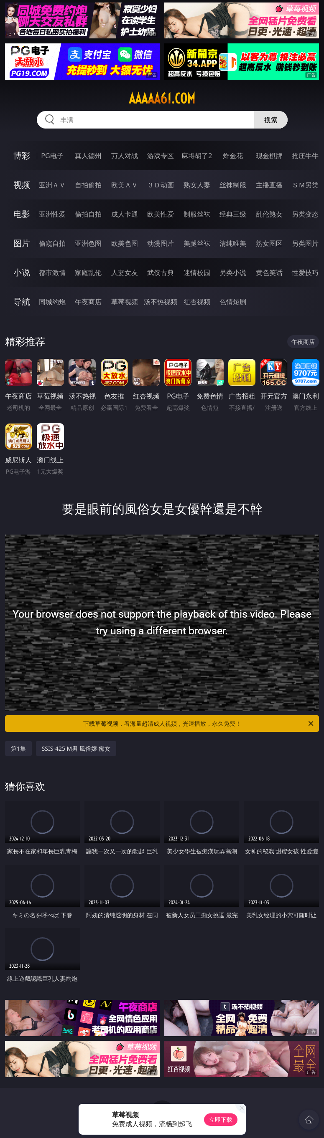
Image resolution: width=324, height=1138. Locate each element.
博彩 (21, 155)
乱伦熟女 (269, 214)
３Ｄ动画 (160, 184)
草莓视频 (124, 301)
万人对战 (124, 155)
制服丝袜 (197, 214)
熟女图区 (269, 243)
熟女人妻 (197, 184)
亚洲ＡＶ (52, 184)
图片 (21, 243)
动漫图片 (160, 243)
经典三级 (232, 214)
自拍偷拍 (88, 184)
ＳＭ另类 (305, 184)
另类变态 (305, 214)
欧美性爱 (160, 214)
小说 (21, 272)
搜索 (271, 119)
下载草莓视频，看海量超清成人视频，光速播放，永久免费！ (199, 724)
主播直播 (269, 184)
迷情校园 (197, 272)
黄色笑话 (269, 272)
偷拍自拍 (88, 214)
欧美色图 (124, 243)
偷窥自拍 (52, 243)
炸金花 (233, 155)
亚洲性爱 (52, 214)
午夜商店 (88, 301)
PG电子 (52, 155)
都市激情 (52, 272)
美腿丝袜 (197, 243)
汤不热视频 (160, 301)
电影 (21, 214)
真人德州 (88, 155)
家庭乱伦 (88, 272)
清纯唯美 (232, 243)
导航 (21, 301)
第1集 (18, 748)
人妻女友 (124, 272)
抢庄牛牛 (305, 155)
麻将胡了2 (196, 155)
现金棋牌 (269, 155)
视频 (21, 184)
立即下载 (220, 1119)
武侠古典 (160, 272)
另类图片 (305, 243)
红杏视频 (197, 301)
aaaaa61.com (162, 98)
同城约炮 (52, 301)
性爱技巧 (305, 272)
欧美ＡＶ (124, 184)
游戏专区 (160, 155)
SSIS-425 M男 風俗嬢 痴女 (76, 748)
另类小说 (232, 272)
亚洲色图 (88, 243)
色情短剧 (232, 301)
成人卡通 (124, 214)
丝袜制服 (232, 184)
